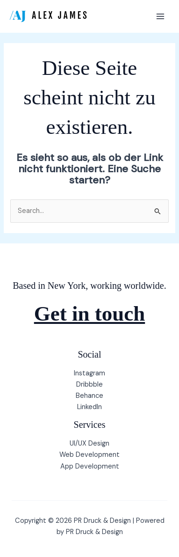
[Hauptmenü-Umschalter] (160, 16)
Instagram (89, 373)
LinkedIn (89, 407)
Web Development (89, 454)
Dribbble (89, 384)
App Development (89, 466)
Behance (89, 395)
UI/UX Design (89, 443)
